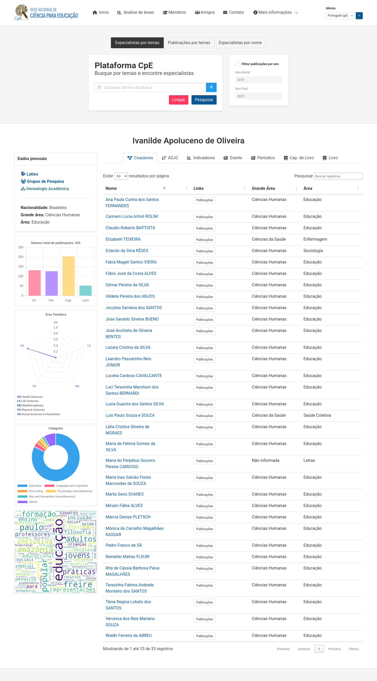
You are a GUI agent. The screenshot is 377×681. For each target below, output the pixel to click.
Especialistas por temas (137, 42)
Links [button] (243, 188)
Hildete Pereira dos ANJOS (130, 290)
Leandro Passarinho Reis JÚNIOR (136, 347)
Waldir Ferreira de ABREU (129, 564)
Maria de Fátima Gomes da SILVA (136, 416)
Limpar (178, 99)
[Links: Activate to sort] (252, 188)
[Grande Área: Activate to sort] (296, 188)
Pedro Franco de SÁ (124, 496)
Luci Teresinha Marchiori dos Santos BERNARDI (149, 370)
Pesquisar (204, 99)
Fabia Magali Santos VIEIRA (131, 256)
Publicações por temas (189, 42)
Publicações (248, 200)
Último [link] (354, 578)
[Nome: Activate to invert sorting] (162, 188)
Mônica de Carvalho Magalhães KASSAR (143, 484)
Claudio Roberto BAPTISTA (130, 222)
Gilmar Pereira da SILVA (127, 279)
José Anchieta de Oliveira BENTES (137, 325)
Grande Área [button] (284, 188)
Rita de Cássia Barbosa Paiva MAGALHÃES (145, 519)
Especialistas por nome (240, 42)
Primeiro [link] (283, 578)
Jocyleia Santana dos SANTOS (134, 302)
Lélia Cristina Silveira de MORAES (136, 404)
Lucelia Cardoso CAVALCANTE (134, 359)
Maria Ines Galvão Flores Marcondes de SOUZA (149, 439)
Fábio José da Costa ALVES (131, 268)
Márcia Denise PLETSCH (128, 473)
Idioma (331, 8)
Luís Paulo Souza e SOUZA (130, 393)
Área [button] (327, 188)
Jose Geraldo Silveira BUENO (132, 313)
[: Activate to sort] (228, 188)
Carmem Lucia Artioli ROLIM (132, 211)
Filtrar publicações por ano (260, 64)
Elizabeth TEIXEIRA (123, 233)
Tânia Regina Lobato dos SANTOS (137, 541)
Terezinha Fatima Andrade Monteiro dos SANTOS (151, 530)
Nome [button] (111, 188)
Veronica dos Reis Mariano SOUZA (137, 553)
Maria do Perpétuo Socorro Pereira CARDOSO (147, 427)
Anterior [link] (304, 578)
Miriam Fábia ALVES (124, 462)
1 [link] (319, 578)
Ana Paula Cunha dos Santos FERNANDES (144, 199)
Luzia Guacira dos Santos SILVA (135, 382)
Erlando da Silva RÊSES (127, 245)
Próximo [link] (334, 578)
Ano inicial (242, 72)
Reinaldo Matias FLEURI (128, 507)
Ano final (241, 89)
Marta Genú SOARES (125, 450)
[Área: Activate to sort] (342, 188)
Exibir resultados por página (136, 175)
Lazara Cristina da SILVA (128, 336)
